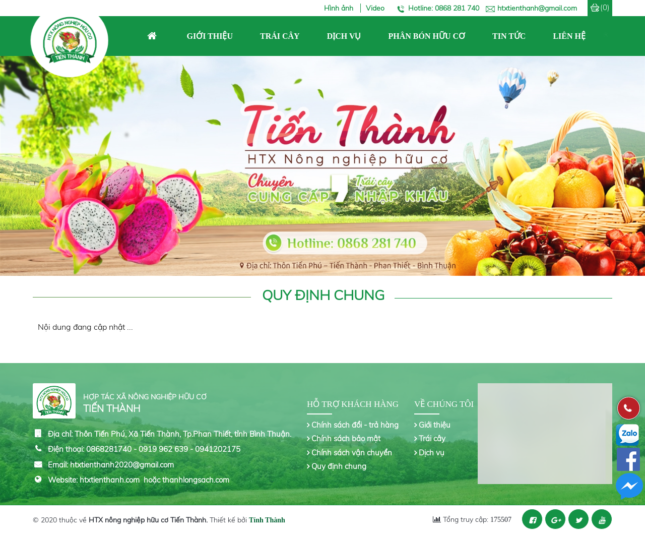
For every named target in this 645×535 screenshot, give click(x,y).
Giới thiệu (434, 425)
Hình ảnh (339, 8)
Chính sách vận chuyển (351, 452)
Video (375, 8)
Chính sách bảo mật (345, 438)
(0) (605, 7)
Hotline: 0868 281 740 (443, 8)
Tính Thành (267, 520)
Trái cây (432, 438)
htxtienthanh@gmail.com (537, 8)
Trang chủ (152, 36)
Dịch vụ (431, 452)
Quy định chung (338, 466)
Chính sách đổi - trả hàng (355, 425)
